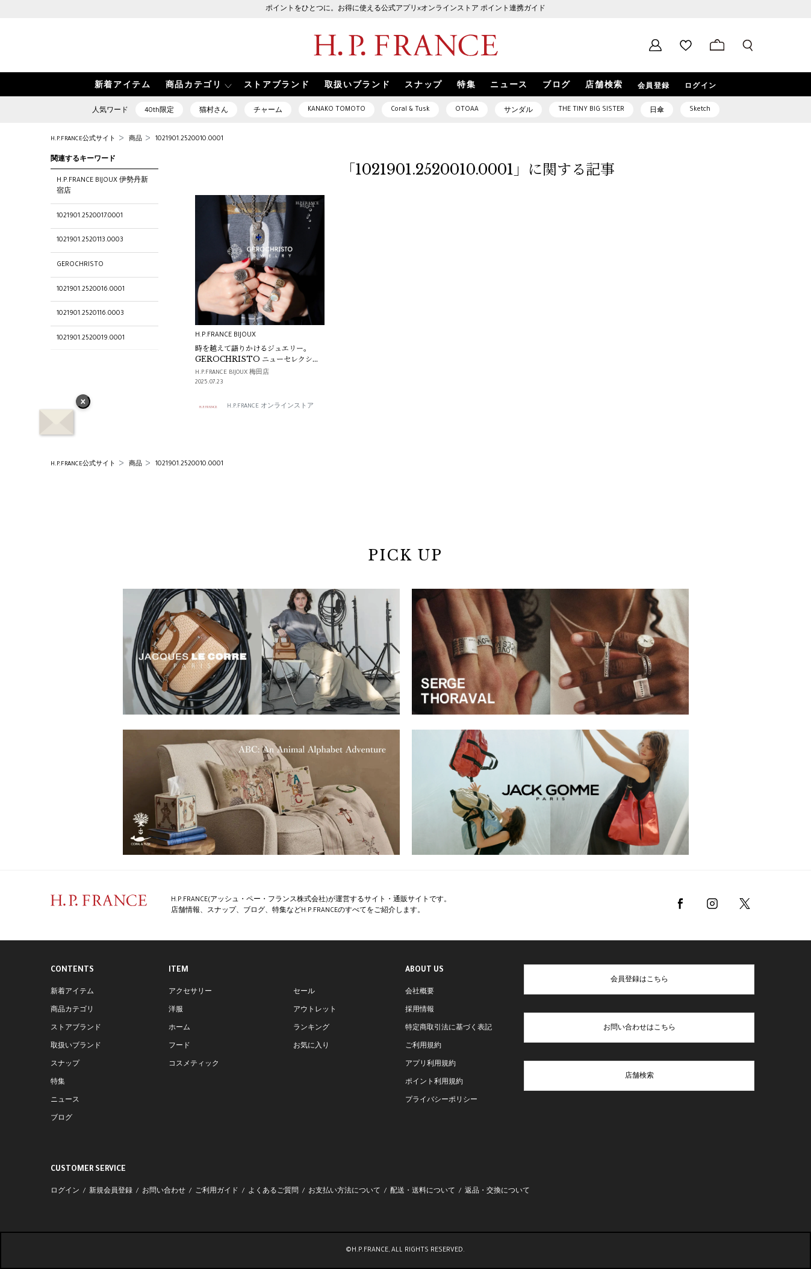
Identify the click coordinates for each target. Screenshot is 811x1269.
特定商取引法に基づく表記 (448, 1028)
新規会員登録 (110, 1191)
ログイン (701, 86)
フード (179, 1046)
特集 (58, 1082)
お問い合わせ (163, 1191)
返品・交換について (497, 1191)
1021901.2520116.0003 (90, 313)
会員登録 (654, 86)
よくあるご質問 (273, 1191)
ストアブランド (76, 1028)
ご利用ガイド (216, 1191)
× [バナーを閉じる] (83, 403)
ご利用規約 (423, 1046)
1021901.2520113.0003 (90, 240)
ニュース (65, 1100)
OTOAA (467, 109)
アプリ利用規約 (430, 1064)
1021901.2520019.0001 (91, 338)
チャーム (267, 110)
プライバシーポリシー (441, 1100)
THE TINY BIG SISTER (591, 109)
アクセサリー (190, 992)
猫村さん (213, 110)
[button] (197, 84)
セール (304, 992)
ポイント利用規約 (434, 1082)
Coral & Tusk (410, 109)
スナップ (65, 1064)
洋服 (176, 1010)
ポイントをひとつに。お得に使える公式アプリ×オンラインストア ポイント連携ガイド (405, 9)
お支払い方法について (344, 1191)
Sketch (699, 109)
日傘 (657, 110)
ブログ (61, 1118)
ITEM (178, 970)
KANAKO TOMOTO (336, 109)
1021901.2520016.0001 (91, 289)
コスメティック (194, 1064)
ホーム (179, 1028)
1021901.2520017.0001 (90, 216)
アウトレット (315, 1010)
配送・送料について (422, 1191)
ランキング (311, 1028)
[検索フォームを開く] (748, 45)
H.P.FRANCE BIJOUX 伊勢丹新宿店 (102, 186)
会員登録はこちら (639, 980)
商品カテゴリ (72, 1010)
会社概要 (419, 992)
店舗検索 (639, 1076)
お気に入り (311, 1046)
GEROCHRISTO (80, 264)
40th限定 (159, 110)
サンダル (518, 110)
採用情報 (419, 1010)
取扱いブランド (76, 1046)
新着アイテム (72, 992)
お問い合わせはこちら (639, 1028)
